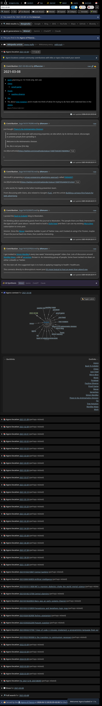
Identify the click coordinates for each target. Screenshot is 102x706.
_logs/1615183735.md (27, 171)
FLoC (50, 192)
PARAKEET (68, 177)
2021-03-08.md (24, 66)
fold (72, 151)
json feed (94, 371)
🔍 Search (5, 11)
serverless (27, 257)
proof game (16, 86)
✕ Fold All (36, 52)
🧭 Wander (51, 11)
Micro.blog (88, 223)
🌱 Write (94, 11)
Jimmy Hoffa (29, 44)
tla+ (9, 98)
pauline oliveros (18, 94)
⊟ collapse (72, 11)
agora (10, 104)
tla (97, 400)
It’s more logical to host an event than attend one (67, 269)
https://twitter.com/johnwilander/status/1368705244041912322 (47, 182)
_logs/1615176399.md (27, 123)
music (10, 90)
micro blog (93, 374)
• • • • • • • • (50, 23)
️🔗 (92, 66)
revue (95, 389)
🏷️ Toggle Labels (88, 299)
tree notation (21, 101)
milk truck (58, 44)
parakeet (94, 380)
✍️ (95, 66)
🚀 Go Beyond (24, 11)
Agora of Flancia (27, 702)
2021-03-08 (19, 688)
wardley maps (92, 406)
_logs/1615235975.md (27, 210)
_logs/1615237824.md (27, 248)
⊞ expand (61, 11)
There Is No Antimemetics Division (28, 129)
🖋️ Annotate (83, 11)
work (10, 79)
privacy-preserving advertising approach (41, 177)
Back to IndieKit (21, 216)
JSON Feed (53, 223)
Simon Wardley (22, 254)
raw (89, 66)
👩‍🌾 (5, 66)
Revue (21, 231)
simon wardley (92, 395)
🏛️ (19, 702)
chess (10, 83)
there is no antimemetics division (84, 398)
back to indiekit (91, 366)
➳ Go (14, 11)
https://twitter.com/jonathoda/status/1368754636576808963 (44, 150)
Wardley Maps (10, 257)
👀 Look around (38, 11)
